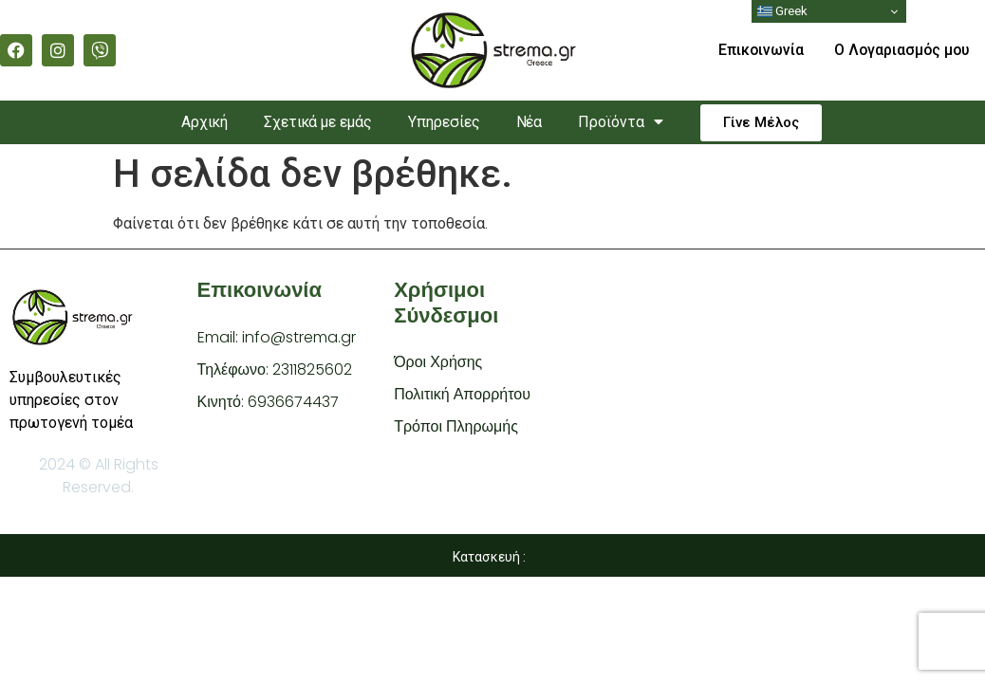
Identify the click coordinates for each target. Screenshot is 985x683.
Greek (782, 11)
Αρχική (198, 122)
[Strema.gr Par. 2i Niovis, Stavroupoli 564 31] (788, 396)
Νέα (533, 122)
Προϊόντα (628, 122)
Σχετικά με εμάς (316, 122)
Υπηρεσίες (446, 122)
